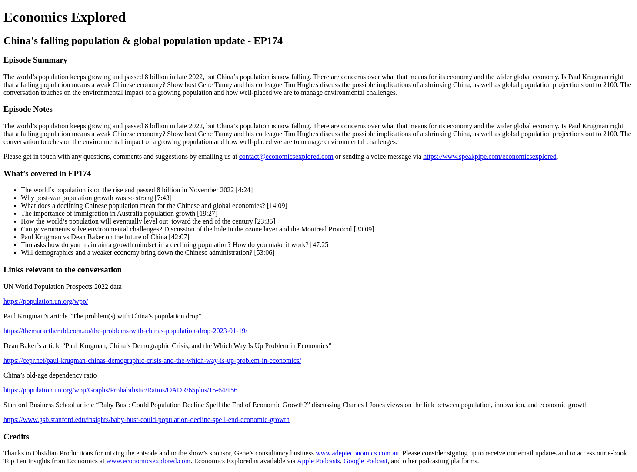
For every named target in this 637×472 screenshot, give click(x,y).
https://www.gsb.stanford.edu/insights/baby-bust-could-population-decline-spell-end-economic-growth (146, 419)
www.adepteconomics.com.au (357, 453)
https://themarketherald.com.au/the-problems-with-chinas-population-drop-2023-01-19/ (125, 331)
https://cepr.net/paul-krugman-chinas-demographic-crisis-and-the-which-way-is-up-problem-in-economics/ (152, 360)
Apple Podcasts (318, 461)
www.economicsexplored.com (149, 461)
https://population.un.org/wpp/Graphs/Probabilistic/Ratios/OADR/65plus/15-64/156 (120, 390)
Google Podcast (365, 461)
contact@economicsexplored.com (286, 156)
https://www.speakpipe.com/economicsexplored (489, 156)
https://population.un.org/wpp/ (45, 301)
